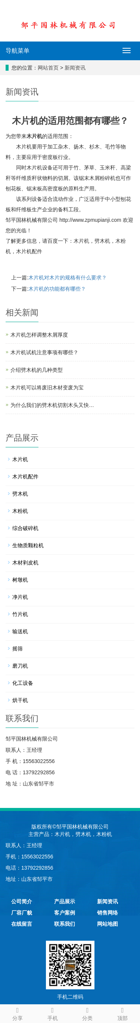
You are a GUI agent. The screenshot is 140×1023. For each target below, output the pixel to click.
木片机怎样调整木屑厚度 (39, 335)
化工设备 (22, 683)
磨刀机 (20, 666)
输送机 (20, 631)
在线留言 (21, 924)
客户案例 (64, 913)
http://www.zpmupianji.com (90, 220)
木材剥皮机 (25, 563)
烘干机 (20, 700)
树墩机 (20, 580)
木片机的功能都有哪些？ (57, 289)
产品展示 (64, 901)
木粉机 (20, 511)
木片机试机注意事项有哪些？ (44, 352)
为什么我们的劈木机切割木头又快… (52, 405)
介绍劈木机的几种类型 (36, 370)
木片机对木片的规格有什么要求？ (67, 278)
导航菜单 (17, 51)
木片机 (34, 136)
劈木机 (102, 241)
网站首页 (48, 68)
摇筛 (17, 649)
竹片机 (20, 614)
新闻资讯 (75, 68)
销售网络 (107, 913)
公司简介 (21, 901)
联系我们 (64, 924)
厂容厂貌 (21, 913)
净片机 (20, 597)
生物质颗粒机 (28, 545)
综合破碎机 (25, 528)
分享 (17, 1013)
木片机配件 (29, 251)
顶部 (122, 1013)
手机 (52, 1013)
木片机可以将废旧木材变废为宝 (47, 387)
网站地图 (107, 924)
